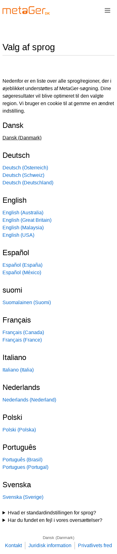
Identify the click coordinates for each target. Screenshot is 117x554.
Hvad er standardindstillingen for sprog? (52, 512)
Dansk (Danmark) (58, 537)
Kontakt (13, 545)
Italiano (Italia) (18, 369)
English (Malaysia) (23, 227)
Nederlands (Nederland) (29, 399)
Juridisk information (49, 545)
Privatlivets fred (95, 545)
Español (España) (22, 265)
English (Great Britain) (26, 220)
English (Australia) (22, 212)
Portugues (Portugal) (25, 467)
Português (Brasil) (22, 459)
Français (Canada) (23, 332)
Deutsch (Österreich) (25, 167)
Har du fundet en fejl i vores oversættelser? (55, 520)
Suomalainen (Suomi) (26, 302)
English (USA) (18, 235)
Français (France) (22, 340)
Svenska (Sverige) (22, 497)
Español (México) (21, 272)
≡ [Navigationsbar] (107, 10)
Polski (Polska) (19, 429)
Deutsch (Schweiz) (23, 175)
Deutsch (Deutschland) (27, 182)
